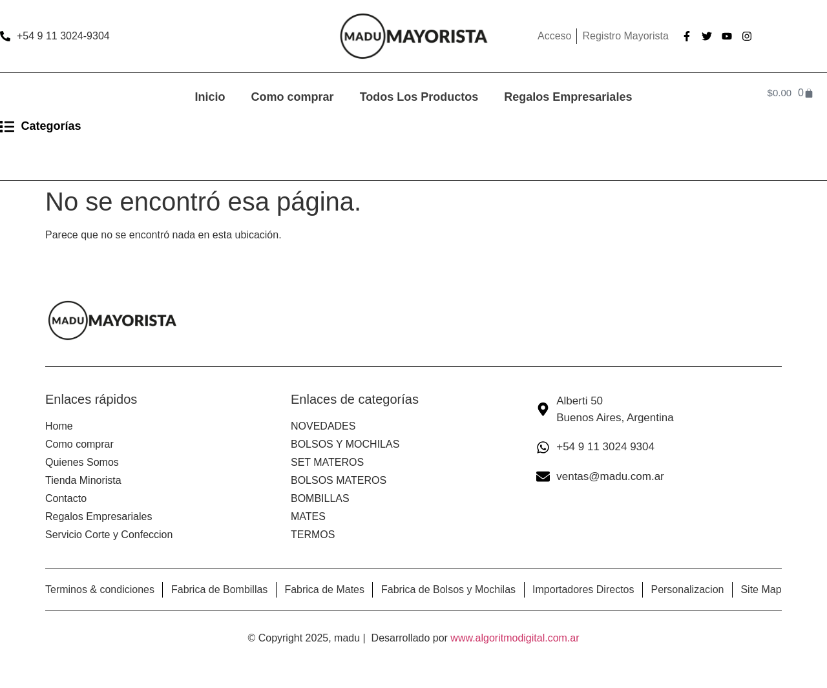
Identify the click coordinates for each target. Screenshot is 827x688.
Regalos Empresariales (568, 96)
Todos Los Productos (419, 96)
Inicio (210, 96)
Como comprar (292, 96)
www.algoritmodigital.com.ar (514, 637)
